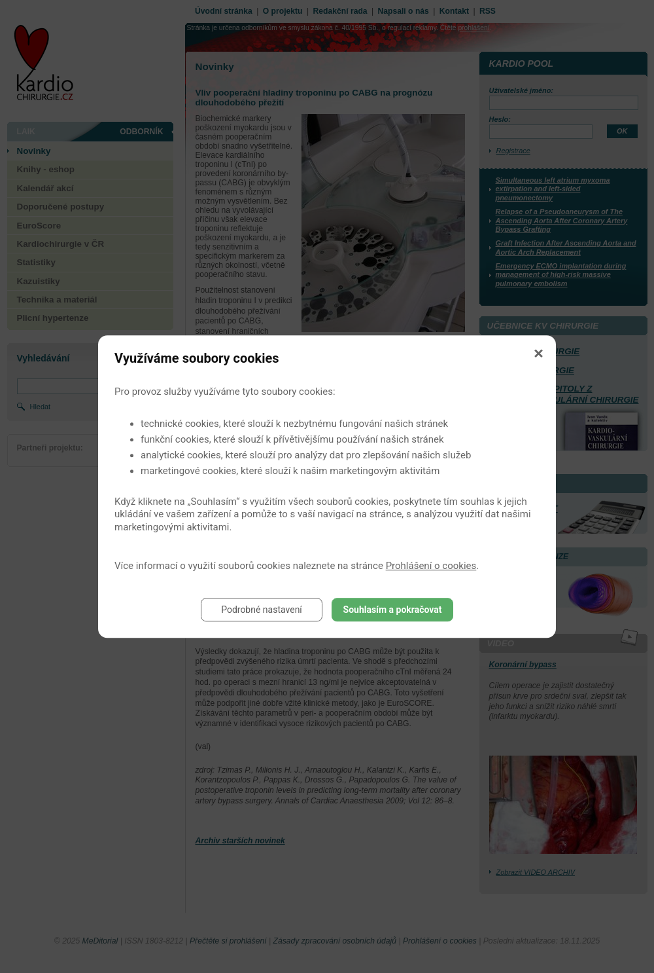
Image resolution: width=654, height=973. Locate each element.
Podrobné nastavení (261, 609)
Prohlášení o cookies (431, 566)
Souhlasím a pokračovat (392, 609)
